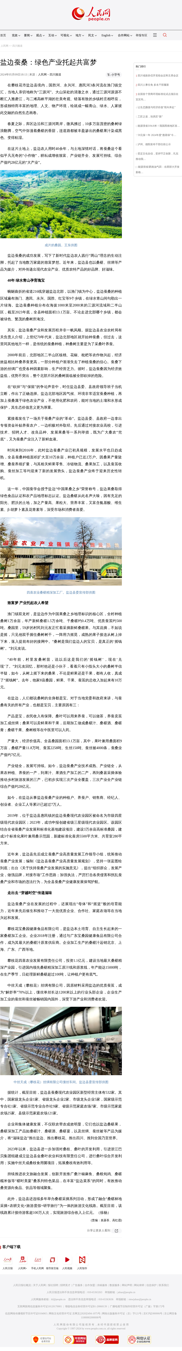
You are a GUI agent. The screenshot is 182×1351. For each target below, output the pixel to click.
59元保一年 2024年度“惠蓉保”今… (157, 135)
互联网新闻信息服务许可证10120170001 (39, 1306)
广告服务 (77, 1285)
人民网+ (22, 1261)
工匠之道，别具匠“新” (150, 116)
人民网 (4, 45)
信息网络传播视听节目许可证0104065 (26, 1313)
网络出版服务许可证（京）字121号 (121, 1313)
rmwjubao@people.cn (140, 1299)
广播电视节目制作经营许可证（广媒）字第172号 (137, 1306)
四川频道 (17, 45)
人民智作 (82, 1261)
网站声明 (127, 1285)
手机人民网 (37, 1261)
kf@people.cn (58, 1299)
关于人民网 (39, 1285)
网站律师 (139, 1285)
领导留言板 (52, 1261)
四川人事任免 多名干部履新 (153, 84)
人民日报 (7, 1261)
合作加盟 (90, 1285)
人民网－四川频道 (49, 74)
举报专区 (141, 35)
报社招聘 (53, 1285)
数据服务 (115, 1285)
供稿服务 (102, 1285)
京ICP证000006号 (153, 1313)
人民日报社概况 (22, 1285)
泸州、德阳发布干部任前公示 (154, 144)
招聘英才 (65, 1285)
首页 (3, 35)
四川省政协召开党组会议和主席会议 (158, 75)
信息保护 (151, 1285)
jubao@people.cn (126, 1292)
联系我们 (164, 1285)
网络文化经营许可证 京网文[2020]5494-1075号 (74, 1313)
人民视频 (67, 1261)
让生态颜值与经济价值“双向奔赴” (156, 107)
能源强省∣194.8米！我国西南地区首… (159, 125)
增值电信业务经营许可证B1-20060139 (86, 1306)
